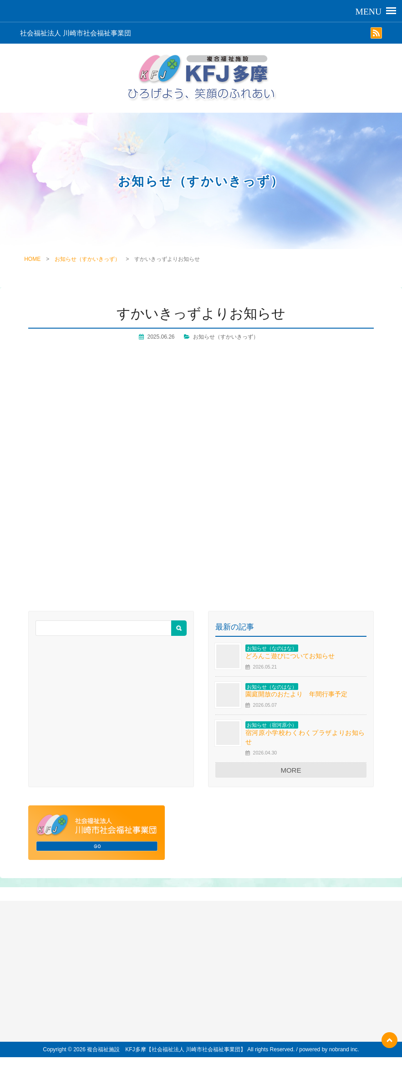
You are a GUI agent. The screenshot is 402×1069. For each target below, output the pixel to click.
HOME (32, 259)
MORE (290, 770)
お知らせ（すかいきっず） (87, 259)
